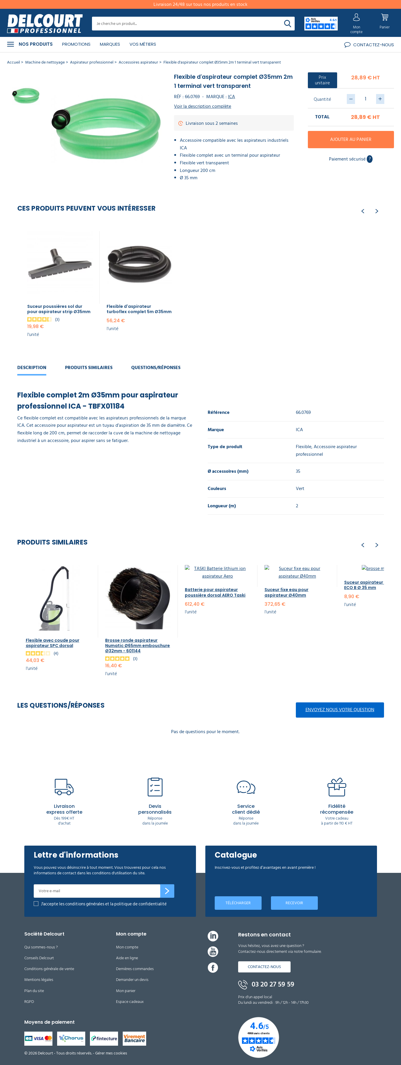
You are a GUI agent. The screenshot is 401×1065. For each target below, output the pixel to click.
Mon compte (127, 947)
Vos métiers (142, 44)
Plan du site (34, 990)
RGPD (29, 1001)
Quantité (322, 99)
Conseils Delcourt (39, 958)
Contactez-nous (264, 966)
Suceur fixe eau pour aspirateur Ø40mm (286, 592)
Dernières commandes (135, 968)
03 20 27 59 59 (266, 984)
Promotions (76, 44)
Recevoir (294, 903)
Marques (110, 44)
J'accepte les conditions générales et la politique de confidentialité (104, 904)
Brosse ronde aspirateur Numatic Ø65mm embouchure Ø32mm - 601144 (137, 645)
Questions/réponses (155, 367)
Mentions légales (38, 979)
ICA (231, 96)
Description (31, 367)
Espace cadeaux (130, 1001)
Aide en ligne (127, 958)
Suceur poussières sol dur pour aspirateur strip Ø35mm (59, 309)
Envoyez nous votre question (340, 710)
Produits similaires (88, 367)
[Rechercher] (288, 23)
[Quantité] (365, 99)
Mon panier (125, 990)
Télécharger (238, 903)
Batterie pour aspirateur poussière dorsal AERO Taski (215, 592)
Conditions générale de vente (49, 968)
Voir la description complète (202, 106)
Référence (219, 412)
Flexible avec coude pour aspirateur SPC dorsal (52, 642)
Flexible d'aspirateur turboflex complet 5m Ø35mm (139, 309)
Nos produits (30, 44)
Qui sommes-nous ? (41, 947)
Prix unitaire (322, 80)
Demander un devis (132, 979)
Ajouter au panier (350, 139)
